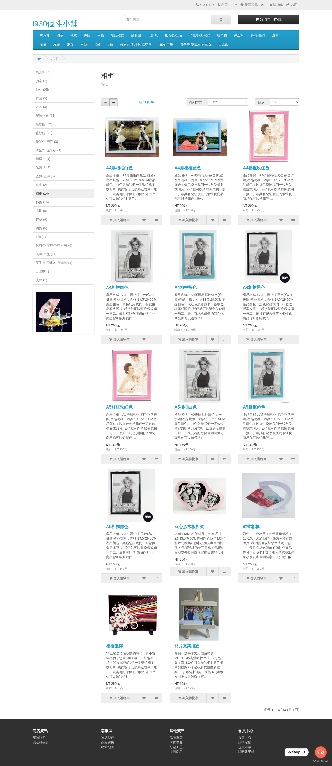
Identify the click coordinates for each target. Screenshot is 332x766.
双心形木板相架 (189, 526)
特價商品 (176, 752)
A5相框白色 (185, 407)
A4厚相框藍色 (187, 168)
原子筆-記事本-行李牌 (196, 45)
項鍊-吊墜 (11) (46, 254)
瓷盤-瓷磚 (258, 35)
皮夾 (275, 35)
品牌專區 (176, 738)
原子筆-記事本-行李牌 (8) (54, 263)
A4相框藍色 (185, 287)
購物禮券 (176, 742)
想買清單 (244, 747)
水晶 (100, 35)
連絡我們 (107, 738)
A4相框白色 (117, 287)
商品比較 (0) (146, 102)
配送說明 (39, 738)
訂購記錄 (244, 742)
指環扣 (222, 35)
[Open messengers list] (321, 752)
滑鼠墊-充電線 (199, 35)
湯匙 (70, 45)
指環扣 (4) (43, 159)
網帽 (97, 45)
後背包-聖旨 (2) (47, 141)
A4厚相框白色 (119, 168)
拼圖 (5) (41, 98)
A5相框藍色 (254, 407)
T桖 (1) (41, 237)
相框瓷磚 (114, 646)
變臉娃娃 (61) (45, 115)
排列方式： (197, 102)
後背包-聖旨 (173, 35)
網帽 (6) (41, 228)
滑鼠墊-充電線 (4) (48, 150)
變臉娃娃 (117, 35)
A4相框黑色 (254, 287)
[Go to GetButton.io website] (320, 761)
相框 (43, 45)
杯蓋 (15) (42, 202)
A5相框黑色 (117, 526)
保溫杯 (239, 35)
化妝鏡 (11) (44, 133)
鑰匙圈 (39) (44, 124)
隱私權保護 (41, 742)
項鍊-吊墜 (166, 45)
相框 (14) (42, 193)
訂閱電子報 (246, 752)
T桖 (110, 45)
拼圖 (87, 35)
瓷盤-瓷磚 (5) (45, 176)
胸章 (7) (41, 81)
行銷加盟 (176, 747)
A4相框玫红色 (256, 168)
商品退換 (107, 742)
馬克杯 (45, 35)
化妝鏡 (153, 35)
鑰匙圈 (136, 35)
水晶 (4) (41, 107)
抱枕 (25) (42, 89)
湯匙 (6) (41, 211)
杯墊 (84, 45)
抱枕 (73, 35)
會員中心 (244, 738)
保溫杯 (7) (43, 167)
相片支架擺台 (187, 646)
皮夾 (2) (41, 185)
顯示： (263, 102)
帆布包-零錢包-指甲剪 (136, 45)
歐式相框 (251, 526)
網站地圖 (107, 747)
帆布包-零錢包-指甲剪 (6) (54, 245)
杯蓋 (56, 45)
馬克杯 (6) (43, 72)
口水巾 (224, 45)
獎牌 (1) (41, 280)
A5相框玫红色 (119, 407)
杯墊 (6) (41, 219)
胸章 (60, 35)
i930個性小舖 (55, 23)
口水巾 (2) (43, 271)
